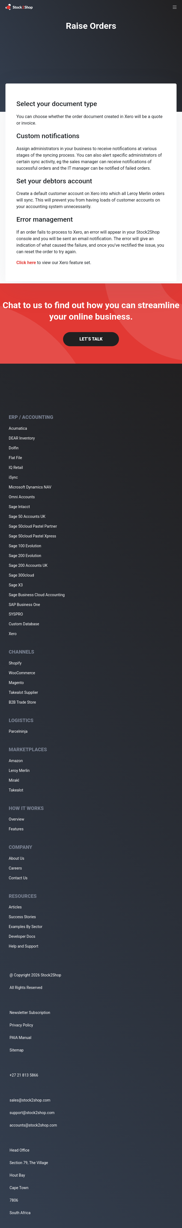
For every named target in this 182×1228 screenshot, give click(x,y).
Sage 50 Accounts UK (27, 516)
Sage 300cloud (21, 575)
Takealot (16, 790)
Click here (26, 262)
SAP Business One (24, 604)
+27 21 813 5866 (24, 1075)
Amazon (16, 761)
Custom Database (24, 624)
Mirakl (14, 780)
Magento (16, 682)
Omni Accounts (22, 497)
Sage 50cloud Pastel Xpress (32, 536)
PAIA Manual (20, 1037)
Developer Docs (22, 936)
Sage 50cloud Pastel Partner (33, 526)
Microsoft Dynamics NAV (30, 487)
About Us (16, 858)
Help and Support (23, 946)
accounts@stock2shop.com (33, 1125)
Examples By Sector (25, 926)
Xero (13, 634)
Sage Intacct (19, 507)
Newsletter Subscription (30, 1012)
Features (16, 829)
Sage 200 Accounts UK (28, 565)
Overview (16, 819)
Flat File (15, 458)
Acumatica (18, 428)
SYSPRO (16, 614)
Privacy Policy (21, 1025)
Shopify (15, 663)
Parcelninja (18, 731)
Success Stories (22, 917)
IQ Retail (16, 467)
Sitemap (16, 1050)
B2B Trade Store (22, 702)
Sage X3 (16, 585)
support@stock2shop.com (32, 1113)
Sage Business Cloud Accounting (37, 595)
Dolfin (14, 448)
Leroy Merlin (19, 770)
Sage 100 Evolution (25, 546)
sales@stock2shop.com (30, 1100)
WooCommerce (22, 673)
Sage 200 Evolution (25, 555)
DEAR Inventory (22, 438)
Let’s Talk (90, 339)
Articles (15, 907)
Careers (15, 868)
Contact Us (18, 878)
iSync (13, 477)
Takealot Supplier (23, 692)
